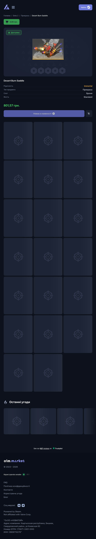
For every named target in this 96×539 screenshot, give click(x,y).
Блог (6, 497)
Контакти (8, 490)
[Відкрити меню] (13, 7)
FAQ (5, 482)
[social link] (19, 505)
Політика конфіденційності (17, 486)
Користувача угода (13, 493)
